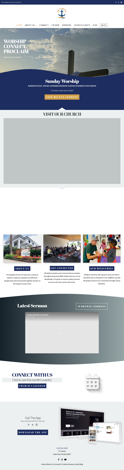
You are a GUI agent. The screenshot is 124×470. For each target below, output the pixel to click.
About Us (31, 25)
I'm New (55, 25)
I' (61, 464)
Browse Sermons (91, 306)
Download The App (33, 432)
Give (95, 25)
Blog (103, 25)
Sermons (66, 25)
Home (19, 25)
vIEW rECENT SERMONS (62, 97)
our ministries (101, 268)
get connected (62, 268)
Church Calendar (32, 385)
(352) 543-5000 (62, 448)
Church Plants (82, 25)
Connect (44, 25)
